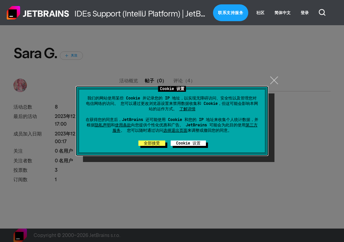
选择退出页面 (175, 130)
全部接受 (152, 143)
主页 (38, 12)
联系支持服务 (230, 12)
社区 (260, 12)
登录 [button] (305, 12)
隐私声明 (103, 125)
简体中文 (282, 12)
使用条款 (123, 125)
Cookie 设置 (188, 143)
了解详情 (187, 109)
